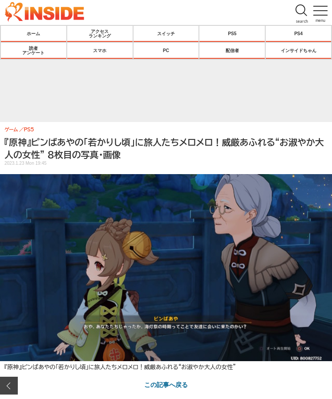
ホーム (33, 33)
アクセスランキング (100, 33)
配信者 (232, 50)
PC (166, 50)
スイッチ (166, 33)
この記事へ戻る (166, 384)
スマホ (99, 50)
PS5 (232, 33)
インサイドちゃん (298, 50)
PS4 (298, 33)
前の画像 (9, 386)
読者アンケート (33, 50)
